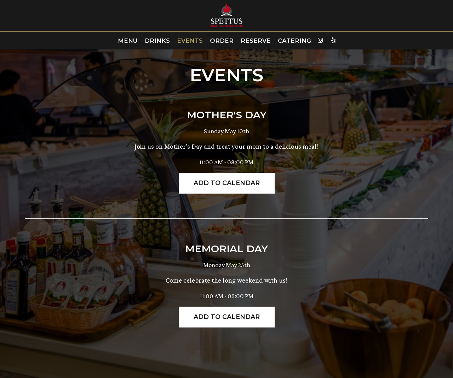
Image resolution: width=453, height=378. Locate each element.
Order (222, 40)
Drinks (157, 40)
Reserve (256, 40)
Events (190, 40)
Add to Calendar (227, 183)
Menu (128, 40)
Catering (294, 40)
